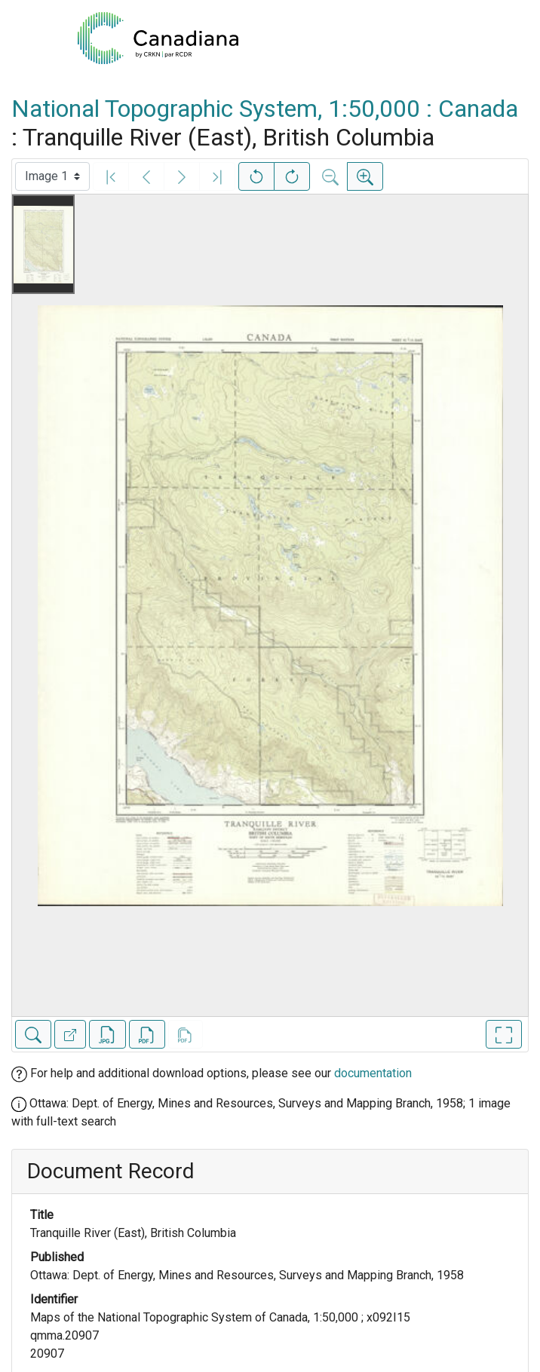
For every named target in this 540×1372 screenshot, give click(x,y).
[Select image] (52, 176)
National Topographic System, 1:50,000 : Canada (264, 108)
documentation (373, 1073)
